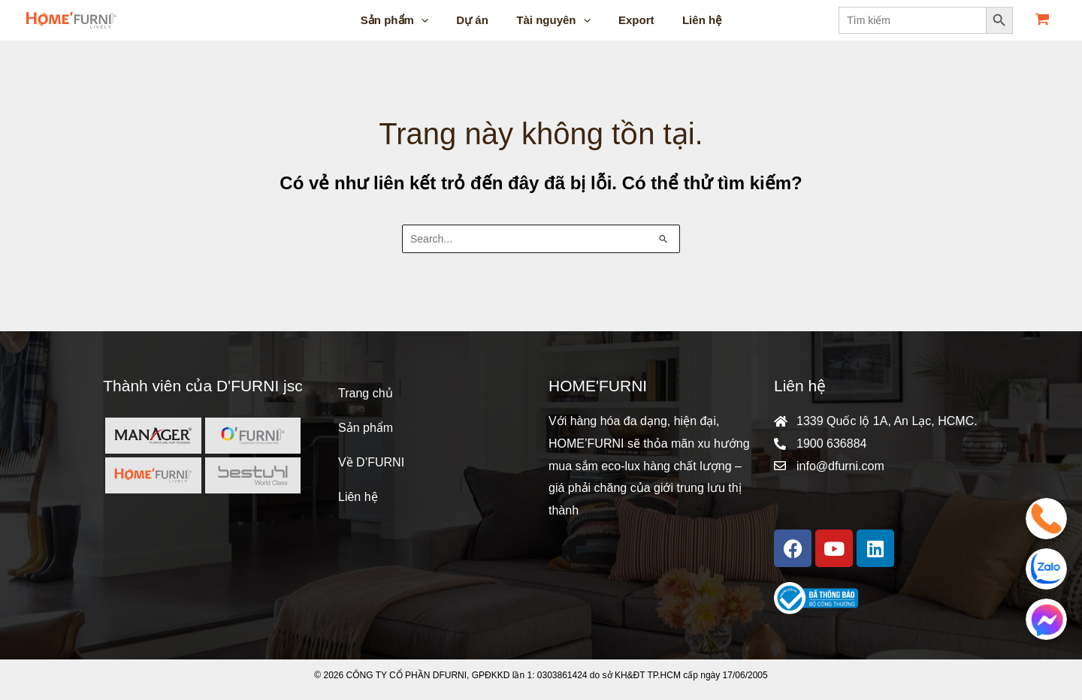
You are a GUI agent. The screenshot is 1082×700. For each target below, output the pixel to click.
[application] (432, 20)
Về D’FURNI (371, 462)
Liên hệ (358, 496)
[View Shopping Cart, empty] (1042, 21)
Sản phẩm (365, 427)
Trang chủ (365, 393)
